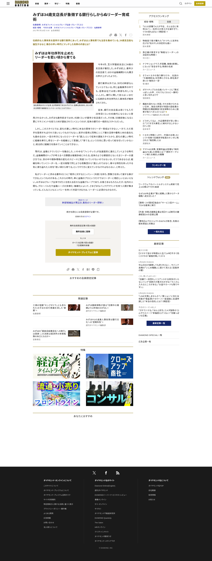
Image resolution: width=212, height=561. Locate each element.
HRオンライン (100, 527)
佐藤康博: (58, 25)
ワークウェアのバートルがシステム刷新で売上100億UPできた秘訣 (159, 185)
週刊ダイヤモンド (101, 490)
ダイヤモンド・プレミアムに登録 (83, 252)
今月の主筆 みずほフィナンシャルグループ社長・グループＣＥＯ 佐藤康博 (72, 28)
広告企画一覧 (145, 341)
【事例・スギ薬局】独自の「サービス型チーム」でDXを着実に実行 (159, 204)
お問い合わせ (49, 523)
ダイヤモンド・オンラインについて (57, 480)
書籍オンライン (100, 500)
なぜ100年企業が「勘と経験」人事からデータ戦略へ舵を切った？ (159, 194)
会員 (169, 22)
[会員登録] (173, 4)
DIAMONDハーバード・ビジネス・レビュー (111, 495)
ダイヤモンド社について (158, 480)
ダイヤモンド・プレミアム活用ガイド (57, 495)
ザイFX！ (98, 509)
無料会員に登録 (83, 231)
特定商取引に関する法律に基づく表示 (58, 504)
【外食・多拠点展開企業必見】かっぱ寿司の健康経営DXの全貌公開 (159, 213)
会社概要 (152, 490)
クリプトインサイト (102, 532)
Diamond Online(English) (105, 486)
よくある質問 (48, 513)
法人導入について (50, 527)
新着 (63, 5)
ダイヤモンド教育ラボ (103, 536)
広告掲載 (47, 518)
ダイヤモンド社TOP (156, 486)
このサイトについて (51, 486)
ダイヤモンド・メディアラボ (105, 541)
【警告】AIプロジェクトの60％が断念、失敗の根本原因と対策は (159, 222)
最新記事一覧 (159, 323)
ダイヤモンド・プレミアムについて (56, 490)
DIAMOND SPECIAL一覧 (150, 335)
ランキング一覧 (159, 165)
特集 (94, 5)
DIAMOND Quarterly (103, 518)
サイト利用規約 (49, 500)
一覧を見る (159, 232)
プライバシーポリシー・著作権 (55, 509)
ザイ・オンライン (101, 504)
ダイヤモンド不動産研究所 (105, 513)
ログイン (162, 5)
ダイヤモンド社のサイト (105, 480)
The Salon (99, 523)
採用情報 (152, 495)
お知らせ (151, 500)
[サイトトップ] (45, 5)
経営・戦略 (37, 28)
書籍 (104, 5)
